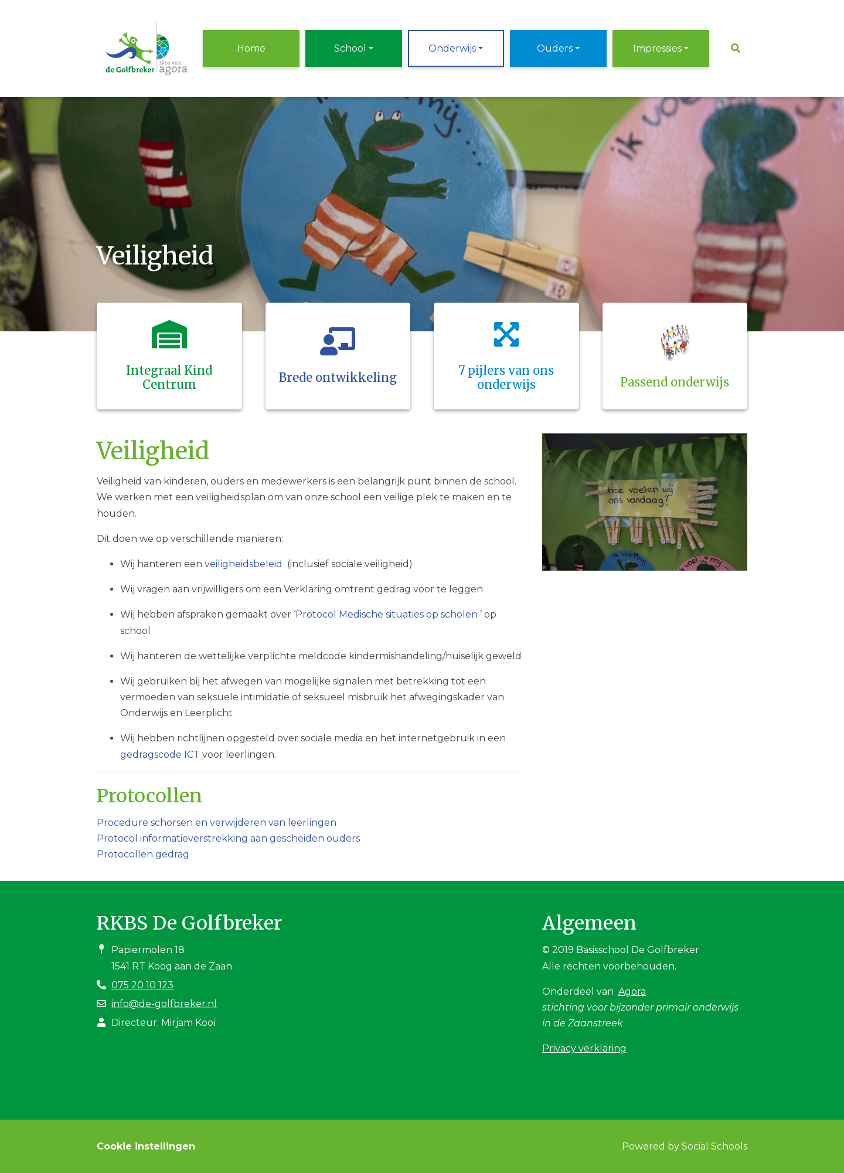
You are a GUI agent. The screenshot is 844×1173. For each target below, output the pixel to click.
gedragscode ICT (160, 754)
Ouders (555, 48)
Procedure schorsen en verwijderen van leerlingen (216, 822)
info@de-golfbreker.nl (164, 1003)
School (350, 48)
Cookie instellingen (146, 1146)
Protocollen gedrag (143, 854)
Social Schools (714, 1146)
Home (251, 48)
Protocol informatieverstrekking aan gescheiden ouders (228, 838)
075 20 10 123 (142, 985)
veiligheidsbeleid (244, 563)
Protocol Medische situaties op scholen (386, 614)
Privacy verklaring (584, 1048)
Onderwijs (452, 48)
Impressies (657, 48)
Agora (632, 991)
